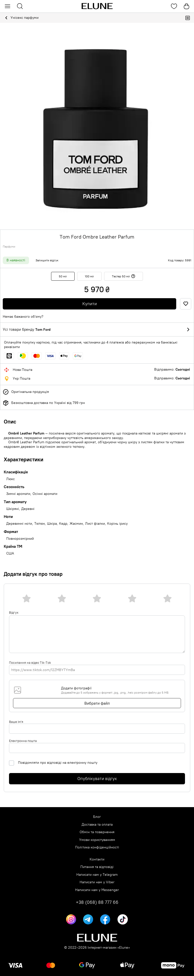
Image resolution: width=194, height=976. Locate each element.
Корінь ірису (117, 523)
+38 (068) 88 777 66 (97, 902)
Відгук (14, 612)
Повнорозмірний (20, 538)
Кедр (63, 523)
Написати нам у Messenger (97, 890)
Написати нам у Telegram (97, 875)
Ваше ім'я (16, 722)
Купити (89, 303)
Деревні (28, 509)
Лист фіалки (95, 523)
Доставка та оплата (97, 824)
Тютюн (39, 523)
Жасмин (76, 523)
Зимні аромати (18, 494)
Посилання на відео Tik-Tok (30, 663)
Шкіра (52, 523)
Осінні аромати (45, 494)
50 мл (63, 276)
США (10, 553)
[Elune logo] (97, 6)
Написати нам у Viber (97, 882)
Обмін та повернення (97, 832)
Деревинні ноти (19, 523)
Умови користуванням (97, 840)
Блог (97, 817)
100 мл (89, 276)
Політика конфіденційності (97, 847)
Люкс (10, 479)
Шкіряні (12, 509)
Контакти (97, 859)
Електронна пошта (23, 741)
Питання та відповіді (97, 867)
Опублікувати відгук (97, 778)
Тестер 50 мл (123, 276)
